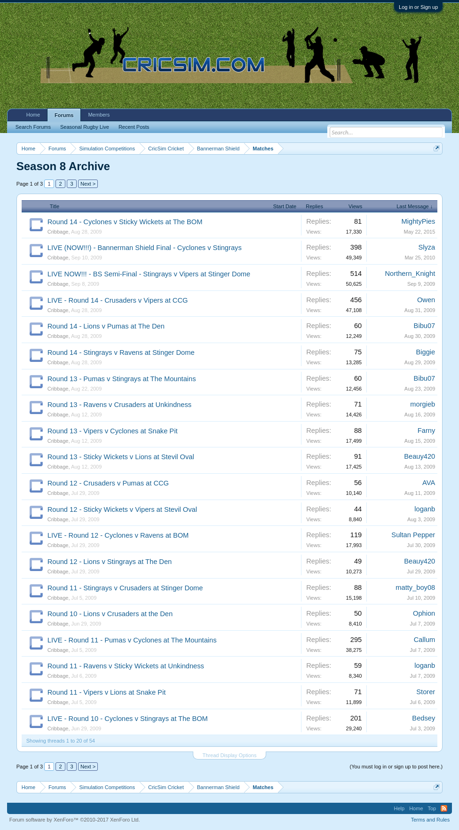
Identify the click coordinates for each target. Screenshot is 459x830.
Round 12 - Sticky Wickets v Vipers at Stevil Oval (122, 509)
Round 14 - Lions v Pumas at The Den (106, 326)
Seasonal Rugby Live (84, 127)
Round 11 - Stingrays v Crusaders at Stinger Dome (125, 588)
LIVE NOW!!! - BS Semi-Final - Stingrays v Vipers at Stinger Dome (148, 274)
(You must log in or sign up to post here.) (396, 766)
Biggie (425, 352)
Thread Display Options (230, 755)
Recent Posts (134, 127)
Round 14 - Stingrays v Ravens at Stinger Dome (121, 352)
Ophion (424, 613)
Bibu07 (424, 325)
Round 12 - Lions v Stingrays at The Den (109, 561)
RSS (444, 808)
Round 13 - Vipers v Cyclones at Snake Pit (112, 431)
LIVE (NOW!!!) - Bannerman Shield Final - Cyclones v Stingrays (144, 247)
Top (432, 808)
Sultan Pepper (413, 535)
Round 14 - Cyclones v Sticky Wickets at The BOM (125, 222)
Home (33, 114)
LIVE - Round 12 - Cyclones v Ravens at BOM (118, 535)
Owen (426, 300)
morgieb (422, 404)
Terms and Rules (430, 819)
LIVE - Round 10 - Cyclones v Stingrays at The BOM (127, 718)
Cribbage (58, 232)
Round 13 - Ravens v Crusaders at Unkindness (119, 404)
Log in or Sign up (418, 7)
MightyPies (418, 221)
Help (399, 808)
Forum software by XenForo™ (74, 819)
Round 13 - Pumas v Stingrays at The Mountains (121, 379)
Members (99, 114)
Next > (87, 184)
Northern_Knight (410, 273)
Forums (64, 115)
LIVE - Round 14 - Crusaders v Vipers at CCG (117, 300)
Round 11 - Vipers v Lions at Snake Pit (106, 692)
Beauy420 (419, 456)
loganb (424, 509)
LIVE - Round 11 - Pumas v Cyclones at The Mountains (132, 640)
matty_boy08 (415, 587)
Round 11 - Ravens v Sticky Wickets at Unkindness (125, 666)
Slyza (426, 247)
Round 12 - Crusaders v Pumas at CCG (108, 483)
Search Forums (33, 127)
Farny (426, 430)
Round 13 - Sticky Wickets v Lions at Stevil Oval (120, 457)
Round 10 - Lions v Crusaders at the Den (110, 614)
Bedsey (423, 718)
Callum (424, 639)
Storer (425, 692)
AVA (428, 482)
